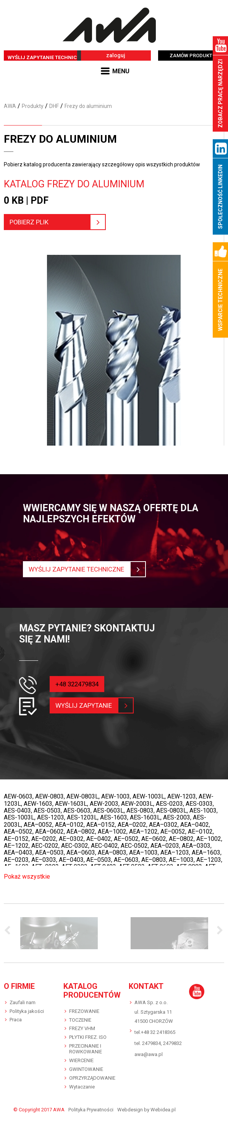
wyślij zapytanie (88, 705)
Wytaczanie (82, 1087)
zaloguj (115, 55)
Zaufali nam (23, 1002)
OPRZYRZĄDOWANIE (92, 1078)
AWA (10, 106)
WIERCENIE (81, 1060)
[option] (59, 933)
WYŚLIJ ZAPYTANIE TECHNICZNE (47, 57)
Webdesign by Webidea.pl (146, 1109)
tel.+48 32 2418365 (154, 1032)
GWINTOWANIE (86, 1069)
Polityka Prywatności (90, 1109)
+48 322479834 (79, 684)
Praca (16, 1019)
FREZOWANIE (84, 1011)
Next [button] (218, 931)
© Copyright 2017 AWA (39, 1109)
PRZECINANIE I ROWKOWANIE (85, 1049)
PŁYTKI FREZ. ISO (88, 1037)
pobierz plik (54, 222)
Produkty (33, 106)
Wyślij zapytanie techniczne (84, 569)
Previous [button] (9, 931)
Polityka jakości (27, 1011)
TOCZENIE (80, 1020)
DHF (54, 106)
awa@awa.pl (148, 1054)
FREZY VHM (82, 1028)
